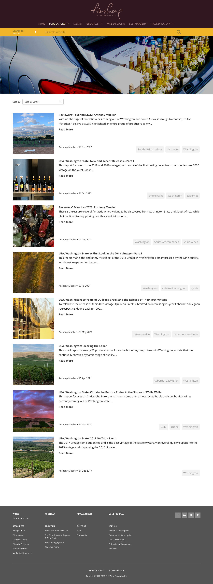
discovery (173, 149)
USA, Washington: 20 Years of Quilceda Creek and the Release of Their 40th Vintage (113, 299)
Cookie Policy (116, 570)
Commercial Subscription (120, 535)
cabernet (192, 195)
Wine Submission (20, 518)
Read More (66, 129)
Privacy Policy (96, 570)
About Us (50, 526)
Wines (16, 514)
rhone (175, 427)
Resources (93, 23)
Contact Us (82, 535)
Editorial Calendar (21, 544)
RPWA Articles (84, 514)
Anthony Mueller (68, 147)
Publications (59, 23)
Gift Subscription (116, 539)
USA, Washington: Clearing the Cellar (83, 346)
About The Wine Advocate (57, 530)
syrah (194, 288)
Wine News (18, 535)
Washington (190, 149)
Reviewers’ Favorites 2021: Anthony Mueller (87, 207)
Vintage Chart (19, 530)
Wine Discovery (116, 23)
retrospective (141, 334)
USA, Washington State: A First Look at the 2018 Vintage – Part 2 (100, 253)
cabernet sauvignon (174, 288)
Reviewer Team (52, 547)
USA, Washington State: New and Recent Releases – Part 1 (96, 161)
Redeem (113, 548)
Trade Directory (162, 23)
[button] (43, 102)
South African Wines (150, 149)
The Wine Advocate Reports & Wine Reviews (57, 536)
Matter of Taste (20, 539)
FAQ (79, 530)
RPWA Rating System (54, 542)
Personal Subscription (119, 530)
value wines (191, 242)
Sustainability (137, 23)
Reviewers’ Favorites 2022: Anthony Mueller (87, 115)
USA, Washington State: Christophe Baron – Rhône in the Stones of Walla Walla (110, 392)
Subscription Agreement (120, 544)
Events (77, 23)
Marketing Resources (22, 553)
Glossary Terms (20, 548)
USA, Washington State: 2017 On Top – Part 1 (88, 438)
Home (41, 23)
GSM (164, 427)
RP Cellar (50, 514)
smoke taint (155, 195)
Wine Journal (116, 514)
